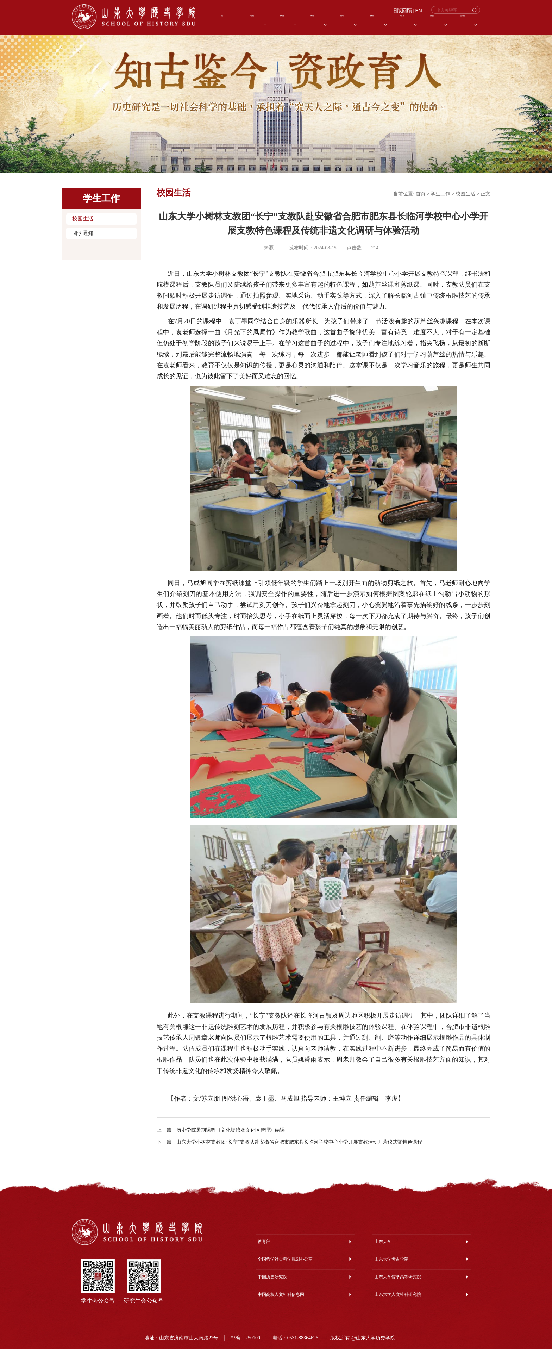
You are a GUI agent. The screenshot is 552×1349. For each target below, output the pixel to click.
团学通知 (82, 233)
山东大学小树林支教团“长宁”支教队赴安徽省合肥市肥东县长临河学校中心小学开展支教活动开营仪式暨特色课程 (299, 1142)
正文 (485, 194)
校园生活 (82, 219)
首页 (421, 194)
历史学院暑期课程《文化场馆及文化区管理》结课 (230, 1130)
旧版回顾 (402, 10)
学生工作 (440, 194)
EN (418, 10)
